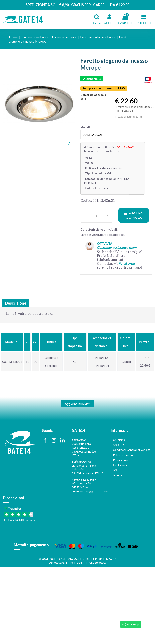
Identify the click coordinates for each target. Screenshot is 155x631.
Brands (117, 475)
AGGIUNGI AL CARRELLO (134, 215)
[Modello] (112, 134)
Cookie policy (121, 465)
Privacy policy (121, 460)
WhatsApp (127, 263)
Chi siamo (119, 439)
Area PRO (119, 444)
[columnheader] (12, 342)
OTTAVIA (116, 245)
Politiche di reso (123, 455)
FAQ (116, 470)
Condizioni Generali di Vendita (131, 449)
